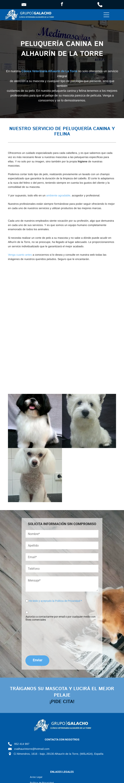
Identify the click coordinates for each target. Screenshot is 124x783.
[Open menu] (106, 15)
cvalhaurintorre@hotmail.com (31, 748)
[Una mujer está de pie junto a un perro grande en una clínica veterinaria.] (89, 358)
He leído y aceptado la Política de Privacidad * (55, 600)
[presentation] (41, 637)
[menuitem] (73, 777)
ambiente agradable (58, 195)
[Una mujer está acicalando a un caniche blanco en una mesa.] (35, 304)
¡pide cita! (62, 701)
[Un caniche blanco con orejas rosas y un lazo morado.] (89, 304)
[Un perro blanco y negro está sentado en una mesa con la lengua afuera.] (35, 421)
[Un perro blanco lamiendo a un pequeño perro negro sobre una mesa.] (35, 358)
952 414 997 (21, 743)
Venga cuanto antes (20, 254)
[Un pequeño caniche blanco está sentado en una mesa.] (35, 475)
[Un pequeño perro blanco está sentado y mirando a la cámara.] (89, 421)
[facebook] (62, 4)
